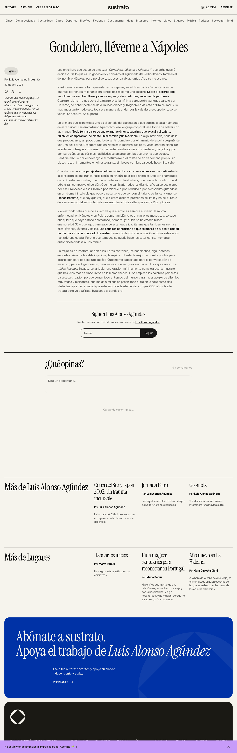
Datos (59, 20)
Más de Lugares (27, 557)
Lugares (179, 20)
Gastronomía (115, 20)
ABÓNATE (227, 7)
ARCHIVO (26, 7)
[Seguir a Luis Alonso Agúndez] (38, 79)
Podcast (204, 20)
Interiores (142, 20)
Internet (156, 20)
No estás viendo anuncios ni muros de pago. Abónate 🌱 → (40, 746)
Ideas (130, 20)
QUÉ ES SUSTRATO (47, 7)
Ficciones (99, 20)
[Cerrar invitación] (228, 747)
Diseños (85, 20)
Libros (167, 20)
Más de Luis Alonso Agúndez (46, 487)
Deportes (71, 20)
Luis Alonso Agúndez (22, 79)
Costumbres (45, 20)
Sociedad (218, 20)
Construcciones (25, 20)
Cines (9, 20)
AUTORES (10, 7)
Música (191, 20)
